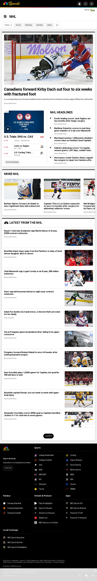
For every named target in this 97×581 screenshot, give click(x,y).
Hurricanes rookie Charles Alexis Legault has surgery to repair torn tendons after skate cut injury (73, 159)
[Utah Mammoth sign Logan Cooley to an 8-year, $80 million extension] (79, 278)
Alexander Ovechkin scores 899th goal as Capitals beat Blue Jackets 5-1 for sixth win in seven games (32, 414)
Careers (22, 560)
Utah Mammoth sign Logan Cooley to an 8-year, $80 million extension (31, 272)
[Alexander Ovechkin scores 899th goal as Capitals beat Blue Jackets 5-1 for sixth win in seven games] (79, 420)
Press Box (60, 560)
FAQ (41, 560)
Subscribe (8, 468)
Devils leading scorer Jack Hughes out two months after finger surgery (72, 119)
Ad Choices (7, 560)
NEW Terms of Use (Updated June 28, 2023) (18, 562)
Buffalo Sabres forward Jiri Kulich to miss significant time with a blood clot (22, 204)
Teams (8, 25)
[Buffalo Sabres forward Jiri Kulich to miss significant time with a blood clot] (22, 189)
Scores (18, 25)
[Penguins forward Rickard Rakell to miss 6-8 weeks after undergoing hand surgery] (79, 359)
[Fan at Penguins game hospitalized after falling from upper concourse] (79, 339)
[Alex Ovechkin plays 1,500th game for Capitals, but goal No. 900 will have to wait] (79, 379)
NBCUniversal (16, 566)
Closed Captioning (33, 560)
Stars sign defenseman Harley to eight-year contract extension (29, 292)
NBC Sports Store (50, 560)
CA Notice (48, 562)
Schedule (39, 25)
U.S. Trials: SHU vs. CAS (18, 136)
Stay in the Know (9, 459)
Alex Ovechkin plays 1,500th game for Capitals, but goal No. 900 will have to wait (31, 373)
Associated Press (10, 103)
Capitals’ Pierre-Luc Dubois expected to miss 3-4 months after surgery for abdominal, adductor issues (61, 206)
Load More (48, 436)
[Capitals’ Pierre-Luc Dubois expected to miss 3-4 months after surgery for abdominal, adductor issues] (62, 189)
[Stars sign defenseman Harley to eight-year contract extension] (79, 298)
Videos (49, 25)
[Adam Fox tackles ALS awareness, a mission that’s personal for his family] (79, 319)
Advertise (15, 560)
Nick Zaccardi (9, 318)
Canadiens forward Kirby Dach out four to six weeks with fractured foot (48, 91)
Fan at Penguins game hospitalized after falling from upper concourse (31, 333)
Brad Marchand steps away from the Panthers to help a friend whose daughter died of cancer (33, 252)
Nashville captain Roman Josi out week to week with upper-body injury (31, 393)
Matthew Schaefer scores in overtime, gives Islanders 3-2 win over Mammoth (72, 129)
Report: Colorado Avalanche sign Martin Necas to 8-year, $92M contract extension (30, 232)
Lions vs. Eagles (21, 146)
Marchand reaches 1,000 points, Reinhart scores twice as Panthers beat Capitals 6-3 (73, 139)
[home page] (11, 3)
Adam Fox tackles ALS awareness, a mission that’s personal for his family (32, 313)
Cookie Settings (59, 562)
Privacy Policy (39, 562)
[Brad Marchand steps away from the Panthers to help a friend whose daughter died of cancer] (79, 258)
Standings (28, 25)
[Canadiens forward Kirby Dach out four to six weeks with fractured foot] (48, 60)
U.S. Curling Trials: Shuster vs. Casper (23, 152)
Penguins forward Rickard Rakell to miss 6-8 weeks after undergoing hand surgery (30, 353)
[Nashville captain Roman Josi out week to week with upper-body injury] (79, 399)
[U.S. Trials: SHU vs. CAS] (24, 122)
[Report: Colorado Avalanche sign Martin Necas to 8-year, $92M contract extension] (79, 238)
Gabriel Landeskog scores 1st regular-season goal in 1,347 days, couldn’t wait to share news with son (72, 149)
